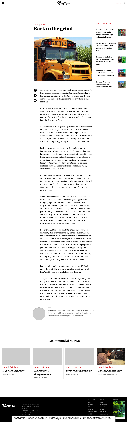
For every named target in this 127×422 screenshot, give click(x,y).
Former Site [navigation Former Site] (104, 414)
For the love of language (79, 370)
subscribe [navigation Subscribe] (118, 3)
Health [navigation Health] (90, 414)
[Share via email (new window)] (35, 100)
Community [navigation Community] (91, 409)
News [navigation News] (89, 402)
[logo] (63, 4)
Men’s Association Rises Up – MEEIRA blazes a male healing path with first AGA (106, 47)
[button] (6, 3)
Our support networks (110, 370)
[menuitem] (118, 3)
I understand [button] (65, 420)
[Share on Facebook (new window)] (35, 90)
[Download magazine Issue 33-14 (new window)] (119, 410)
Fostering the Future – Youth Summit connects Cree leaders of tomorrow (105, 72)
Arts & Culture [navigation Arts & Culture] (92, 412)
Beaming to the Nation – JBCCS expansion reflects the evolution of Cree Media (105, 60)
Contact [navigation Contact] (102, 409)
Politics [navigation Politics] (90, 404)
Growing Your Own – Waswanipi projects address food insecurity (104, 84)
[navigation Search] (124, 3)
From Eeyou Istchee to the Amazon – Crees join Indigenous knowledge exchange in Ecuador (105, 33)
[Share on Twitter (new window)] (35, 95)
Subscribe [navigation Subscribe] (103, 404)
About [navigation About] (102, 402)
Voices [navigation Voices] (90, 407)
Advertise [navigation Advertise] (103, 407)
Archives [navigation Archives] (103, 412)
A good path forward (14, 370)
